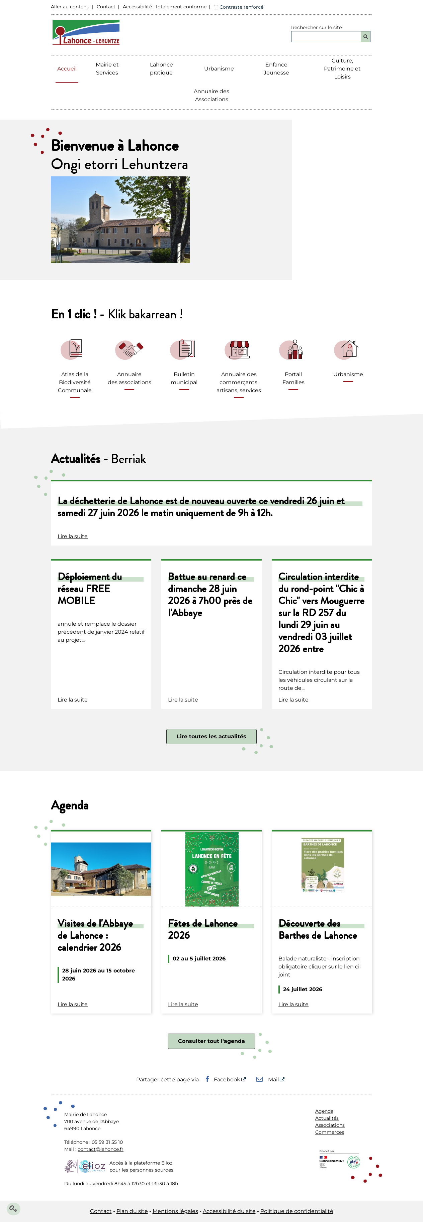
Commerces (329, 1132)
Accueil (67, 68)
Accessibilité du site (229, 1211)
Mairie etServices (107, 68)
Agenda (324, 1111)
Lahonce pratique (161, 68)
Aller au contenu (70, 7)
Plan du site (132, 1211)
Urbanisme (219, 68)
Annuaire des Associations (211, 95)
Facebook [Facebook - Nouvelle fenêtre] (222, 1079)
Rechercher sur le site (316, 27)
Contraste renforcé (241, 7)
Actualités (327, 1118)
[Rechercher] (365, 36)
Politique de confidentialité (296, 1211)
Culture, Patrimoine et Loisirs (342, 68)
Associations (330, 1125)
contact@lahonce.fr (100, 1149)
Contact (106, 7)
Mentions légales (175, 1211)
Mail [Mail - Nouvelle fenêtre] (267, 1079)
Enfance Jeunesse (276, 68)
